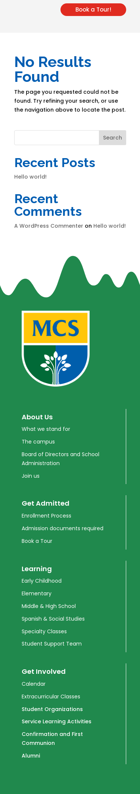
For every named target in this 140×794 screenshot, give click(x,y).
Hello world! (30, 176)
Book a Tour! (93, 9)
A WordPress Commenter (48, 226)
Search (112, 137)
